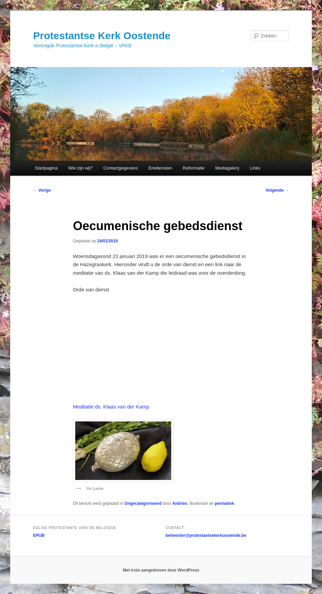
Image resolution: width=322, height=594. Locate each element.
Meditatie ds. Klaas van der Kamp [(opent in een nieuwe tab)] (111, 407)
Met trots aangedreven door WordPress (161, 570)
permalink (225, 503)
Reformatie (194, 168)
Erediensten (160, 168)
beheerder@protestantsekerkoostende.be (206, 535)
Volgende (277, 190)
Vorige (42, 190)
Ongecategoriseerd (143, 503)
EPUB (38, 535)
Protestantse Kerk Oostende (101, 35)
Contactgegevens (120, 168)
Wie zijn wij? (80, 168)
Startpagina (46, 168)
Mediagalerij (227, 168)
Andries (180, 503)
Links (255, 168)
